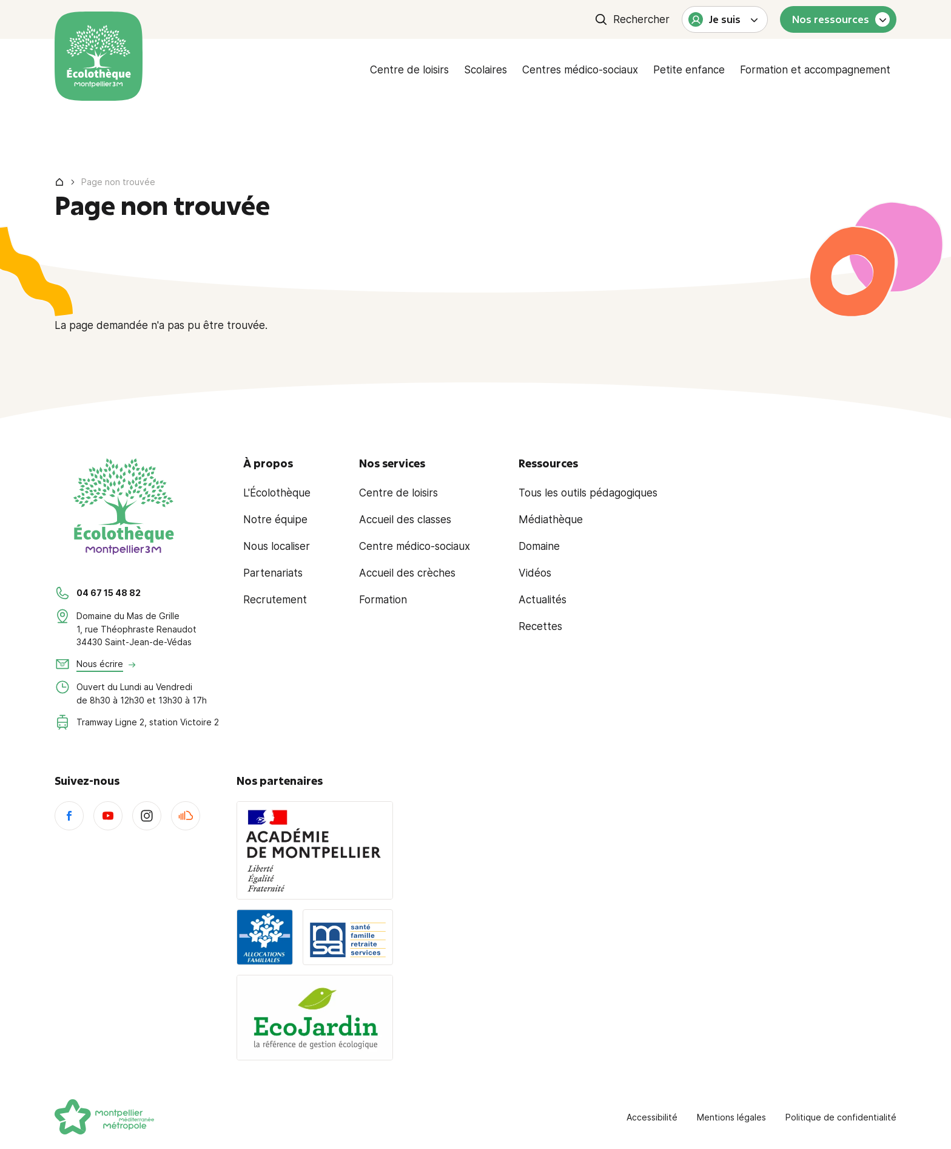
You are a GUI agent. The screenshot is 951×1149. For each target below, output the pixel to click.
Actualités (542, 600)
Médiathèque (551, 519)
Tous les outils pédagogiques (588, 493)
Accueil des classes (405, 519)
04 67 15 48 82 (108, 593)
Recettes (540, 626)
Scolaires (485, 70)
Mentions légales (731, 1117)
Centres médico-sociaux (580, 70)
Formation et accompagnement (815, 70)
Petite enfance (689, 70)
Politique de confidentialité (840, 1117)
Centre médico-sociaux (414, 546)
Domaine (539, 546)
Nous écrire (99, 664)
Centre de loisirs (409, 70)
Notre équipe (275, 519)
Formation (383, 600)
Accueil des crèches (407, 573)
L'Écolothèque (277, 493)
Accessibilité (652, 1117)
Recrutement (275, 600)
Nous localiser (276, 546)
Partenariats (273, 573)
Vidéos (535, 573)
